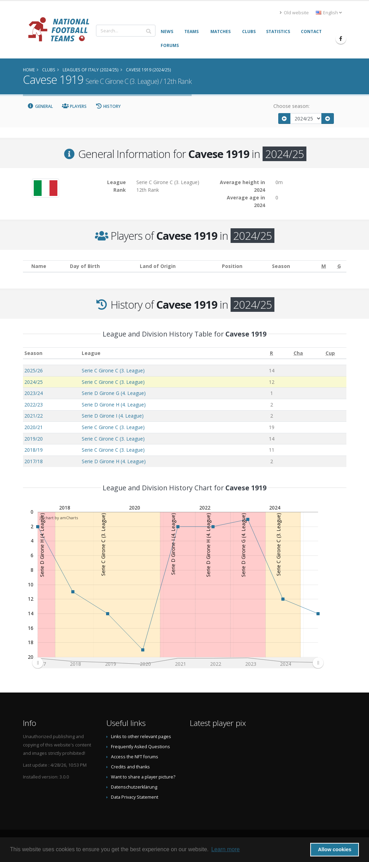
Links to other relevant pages (141, 737)
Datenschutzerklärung (134, 787)
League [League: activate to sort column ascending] (91, 353)
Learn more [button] (225, 849)
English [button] (329, 13)
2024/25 (33, 382)
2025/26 (33, 370)
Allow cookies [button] (334, 849)
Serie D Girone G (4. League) (114, 393)
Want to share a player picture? (143, 777)
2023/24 (33, 393)
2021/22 (33, 415)
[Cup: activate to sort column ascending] (330, 353)
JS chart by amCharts (59, 517)
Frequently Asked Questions (140, 747)
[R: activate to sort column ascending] (271, 353)
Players (74, 106)
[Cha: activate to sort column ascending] (298, 353)
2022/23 (33, 404)
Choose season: (291, 106)
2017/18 (33, 461)
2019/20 (33, 438)
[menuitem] (178, 663)
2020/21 (33, 427)
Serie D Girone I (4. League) (113, 415)
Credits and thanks (130, 767)
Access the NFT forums (134, 757)
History (108, 106)
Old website (294, 13)
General (40, 106)
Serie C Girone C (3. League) (113, 370)
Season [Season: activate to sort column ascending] (33, 353)
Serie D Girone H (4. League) (114, 404)
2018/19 (33, 449)
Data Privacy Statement (134, 797)
